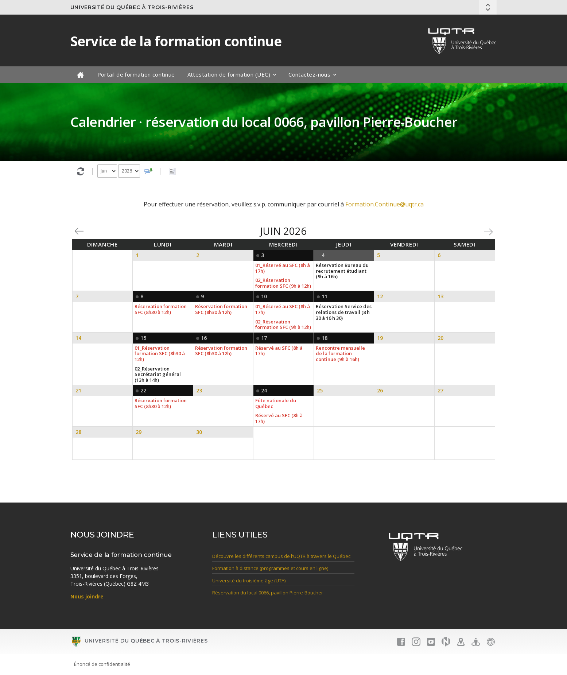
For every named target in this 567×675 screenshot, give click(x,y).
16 (204, 337)
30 (199, 431)
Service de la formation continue (175, 41)
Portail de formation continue (136, 74)
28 (78, 431)
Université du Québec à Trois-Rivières (132, 7)
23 (199, 390)
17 (264, 337)
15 (143, 337)
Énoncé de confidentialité (102, 664)
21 (78, 390)
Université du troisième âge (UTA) (249, 581)
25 (320, 390)
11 (324, 296)
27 (440, 390)
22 (143, 390)
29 (138, 431)
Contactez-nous (309, 74)
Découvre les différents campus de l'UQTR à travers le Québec (281, 556)
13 (440, 296)
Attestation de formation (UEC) (229, 74)
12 (380, 296)
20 (440, 337)
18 (324, 337)
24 (264, 390)
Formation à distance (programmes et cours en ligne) (270, 568)
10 (264, 296)
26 (380, 390)
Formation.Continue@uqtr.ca (384, 204)
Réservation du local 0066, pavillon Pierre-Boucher (267, 593)
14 (78, 337)
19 (380, 337)
